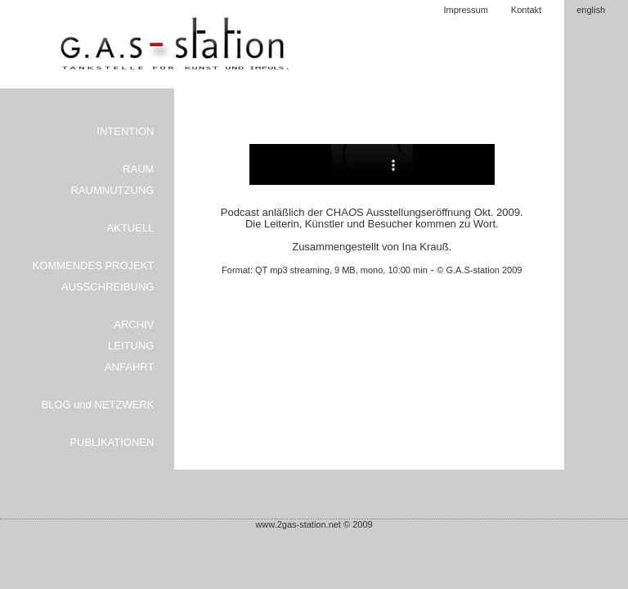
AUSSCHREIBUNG (107, 287)
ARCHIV (134, 324)
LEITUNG (131, 345)
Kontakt (526, 10)
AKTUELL (131, 228)
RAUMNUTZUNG (113, 190)
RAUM (138, 169)
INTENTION (125, 131)
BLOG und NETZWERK (97, 404)
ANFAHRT (129, 367)
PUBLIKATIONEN (112, 442)
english (590, 10)
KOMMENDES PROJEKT (94, 265)
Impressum (465, 10)
